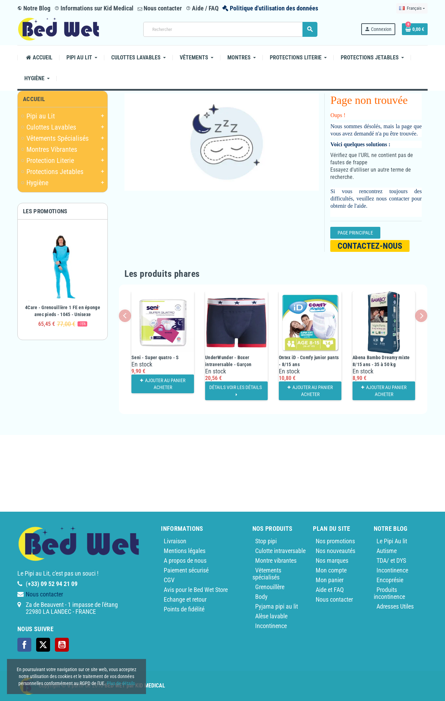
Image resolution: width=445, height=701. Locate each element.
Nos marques (332, 560)
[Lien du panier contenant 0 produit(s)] (415, 29)
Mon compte (331, 570)
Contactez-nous (370, 246)
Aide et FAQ (330, 589)
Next (421, 316)
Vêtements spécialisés (266, 574)
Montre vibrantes (276, 560)
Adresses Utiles (395, 606)
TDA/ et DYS (391, 560)
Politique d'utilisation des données (274, 8)
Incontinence (271, 625)
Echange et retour (185, 599)
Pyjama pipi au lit (276, 606)
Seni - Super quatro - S (155, 357)
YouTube (62, 645)
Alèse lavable (271, 616)
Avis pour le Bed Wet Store (196, 589)
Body (261, 596)
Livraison (175, 541)
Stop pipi (266, 541)
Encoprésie (390, 580)
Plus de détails (121, 683)
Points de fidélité (184, 609)
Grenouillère (269, 587)
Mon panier (329, 580)
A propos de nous (185, 560)
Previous (125, 316)
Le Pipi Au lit (392, 541)
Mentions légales (184, 550)
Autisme (387, 550)
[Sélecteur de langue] (412, 8)
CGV (169, 580)
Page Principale (355, 233)
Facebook (24, 645)
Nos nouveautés (335, 550)
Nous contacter (160, 8)
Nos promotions (335, 541)
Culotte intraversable (280, 550)
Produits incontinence (389, 593)
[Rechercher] (230, 29)
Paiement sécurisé (186, 570)
